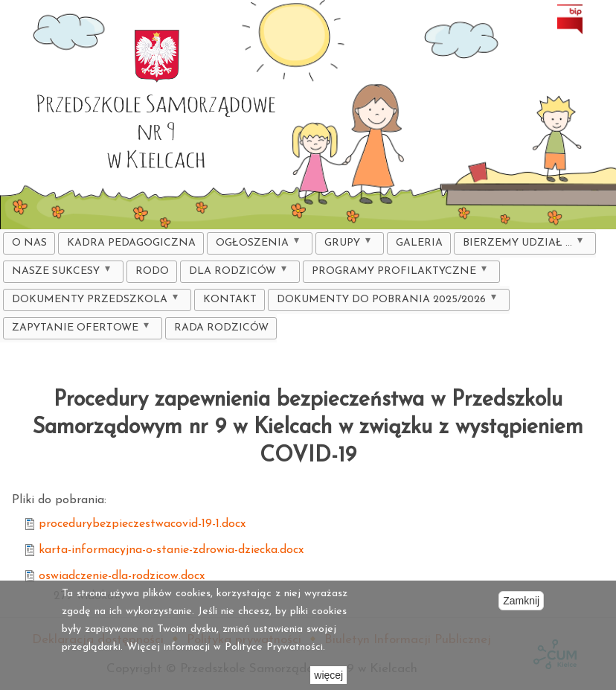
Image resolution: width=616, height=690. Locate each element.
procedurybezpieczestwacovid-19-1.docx (142, 524)
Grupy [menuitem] (345, 245)
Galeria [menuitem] (419, 243)
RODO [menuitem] (152, 271)
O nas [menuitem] (29, 243)
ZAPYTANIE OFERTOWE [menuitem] (78, 330)
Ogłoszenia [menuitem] (255, 245)
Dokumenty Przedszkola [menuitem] (93, 302)
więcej (328, 675)
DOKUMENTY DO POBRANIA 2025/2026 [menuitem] (384, 302)
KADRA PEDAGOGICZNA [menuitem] (131, 243)
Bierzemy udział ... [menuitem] (521, 245)
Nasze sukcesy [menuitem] (59, 273)
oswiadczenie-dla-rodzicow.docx (122, 576)
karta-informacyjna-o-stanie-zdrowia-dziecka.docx (171, 550)
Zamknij (521, 601)
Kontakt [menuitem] (230, 299)
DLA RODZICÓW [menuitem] (236, 273)
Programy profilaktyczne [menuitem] (397, 273)
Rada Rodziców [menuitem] (221, 327)
